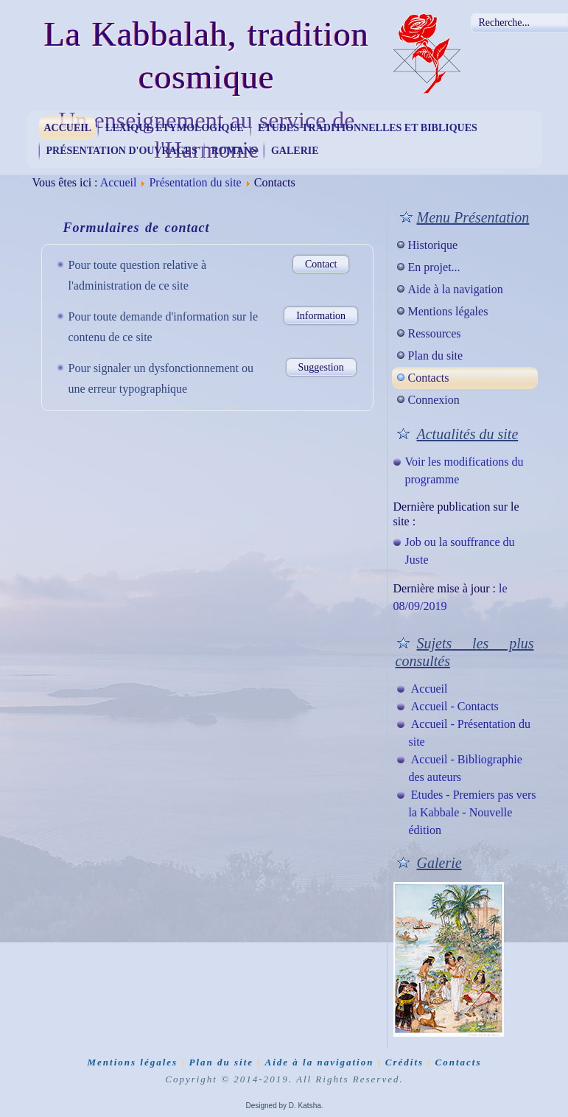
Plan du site (435, 355)
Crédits (404, 1062)
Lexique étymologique (174, 127)
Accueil (68, 127)
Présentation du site (195, 182)
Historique (433, 245)
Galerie (295, 150)
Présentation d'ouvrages (121, 150)
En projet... (434, 267)
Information (321, 315)
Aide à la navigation (455, 289)
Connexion (434, 399)
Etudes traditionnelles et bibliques (367, 127)
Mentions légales (448, 311)
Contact (321, 264)
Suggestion (321, 367)
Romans (234, 150)
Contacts (428, 377)
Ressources (434, 333)
